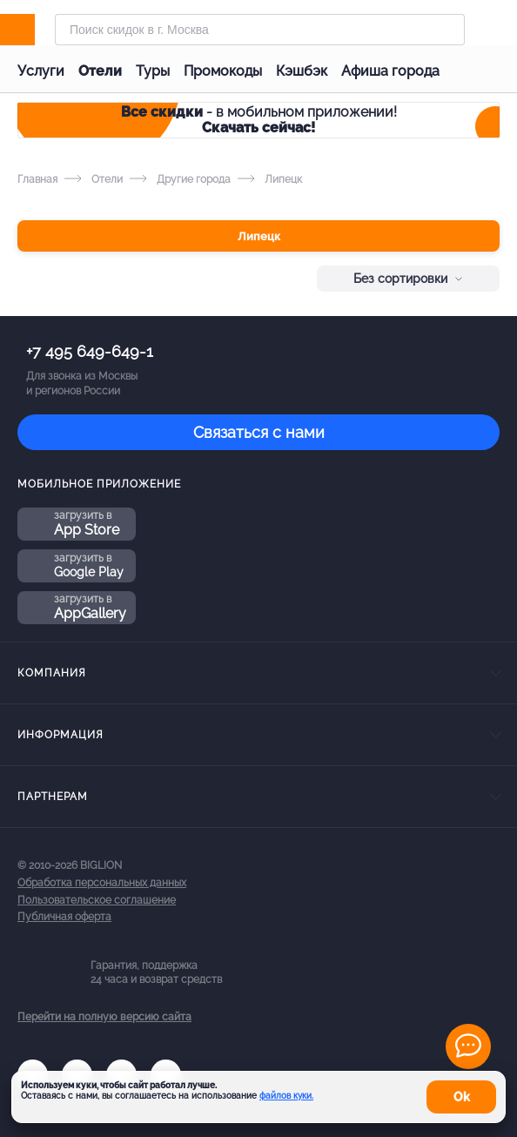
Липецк (259, 236)
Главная (37, 179)
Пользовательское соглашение (96, 900)
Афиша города (390, 71)
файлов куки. (286, 1095)
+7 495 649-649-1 (89, 351)
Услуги (40, 71)
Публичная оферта (64, 917)
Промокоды (223, 71)
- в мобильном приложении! (259, 120)
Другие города (180, 179)
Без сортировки (408, 279)
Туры (153, 71)
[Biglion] (36, 29)
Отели (100, 71)
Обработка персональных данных (101, 883)
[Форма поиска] (260, 29)
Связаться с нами (259, 432)
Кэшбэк (301, 71)
